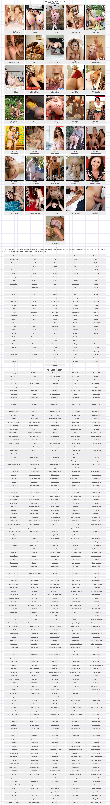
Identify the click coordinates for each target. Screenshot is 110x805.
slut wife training (95, 62)
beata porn (34, 418)
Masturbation (96, 322)
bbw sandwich (96, 415)
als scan (75, 383)
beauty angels (76, 418)
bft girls (55, 422)
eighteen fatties (13, 528)
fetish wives (34, 559)
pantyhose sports (14, 763)
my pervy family (34, 725)
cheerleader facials (34, 464)
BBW (55, 259)
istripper (96, 647)
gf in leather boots (55, 587)
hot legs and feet (13, 633)
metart (14, 700)
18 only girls (75, 373)
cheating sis (96, 461)
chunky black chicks (75, 468)
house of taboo (76, 633)
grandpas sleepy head (34, 605)
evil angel (96, 542)
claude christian (75, 213)
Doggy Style (34, 287)
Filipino (96, 294)
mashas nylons (96, 689)
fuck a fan (96, 573)
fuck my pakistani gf (96, 577)
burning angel (14, 450)
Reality (55, 340)
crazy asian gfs (76, 482)
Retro (96, 340)
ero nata (34, 538)
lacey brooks (75, 665)
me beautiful (55, 697)
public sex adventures (76, 792)
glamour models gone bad (55, 594)
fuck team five (34, 580)
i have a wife (75, 637)
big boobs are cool (34, 425)
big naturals (95, 123)
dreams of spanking (34, 520)
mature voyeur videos (14, 697)
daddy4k (96, 499)
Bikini (34, 266)
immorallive (14, 644)
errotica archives (96, 538)
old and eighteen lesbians (55, 749)
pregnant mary (34, 785)
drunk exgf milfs (55, 520)
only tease (34, 756)
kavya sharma (34, 661)
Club (14, 280)
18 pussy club (96, 373)
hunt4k (14, 637)
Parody (96, 333)
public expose (34, 792)
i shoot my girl (34, 640)
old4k (55, 753)
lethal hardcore (96, 672)
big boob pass (96, 92)
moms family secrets (13, 714)
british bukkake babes (55, 443)
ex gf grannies (34, 545)
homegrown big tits (13, 623)
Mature (14, 326)
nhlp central (34, 742)
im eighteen (75, 640)
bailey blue (34, 408)
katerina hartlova (96, 658)
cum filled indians (34, 492)
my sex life (14, 728)
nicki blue (55, 742)
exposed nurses (96, 545)
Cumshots (34, 284)
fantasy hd (34, 552)
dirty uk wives (96, 513)
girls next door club (96, 591)
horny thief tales (13, 630)
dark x (34, 62)
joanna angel (96, 654)
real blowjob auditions (34, 799)
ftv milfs (75, 573)
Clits (75, 277)
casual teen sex (55, 454)
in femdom (34, 644)
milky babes (55, 704)
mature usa (96, 693)
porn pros (55, 774)
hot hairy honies (96, 630)
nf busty (13, 742)
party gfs (55, 763)
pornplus (13, 778)
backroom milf (96, 404)
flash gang (14, 566)
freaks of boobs (55, 570)
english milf (55, 535)
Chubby (55, 277)
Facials (14, 294)
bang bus (75, 408)
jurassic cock (13, 658)
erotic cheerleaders (75, 538)
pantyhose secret (96, 760)
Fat (34, 294)
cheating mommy (75, 461)
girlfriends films (55, 591)
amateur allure (96, 383)
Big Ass (76, 263)
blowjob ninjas (34, 436)
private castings (55, 788)
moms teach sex (55, 714)
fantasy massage (55, 552)
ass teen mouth (34, 401)
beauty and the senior (55, 418)
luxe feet (34, 686)
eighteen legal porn (55, 528)
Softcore (55, 351)
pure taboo (76, 795)
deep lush (75, 506)
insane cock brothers (55, 647)
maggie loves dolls (96, 686)
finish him (96, 559)
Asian (75, 256)
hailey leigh (96, 605)
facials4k (55, 549)
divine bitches (34, 517)
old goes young (14, 753)
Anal (55, 256)
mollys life (14, 707)
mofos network (96, 704)
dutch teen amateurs (34, 524)
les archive (14, 672)
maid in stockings (34, 689)
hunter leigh (34, 637)
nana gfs (13, 735)
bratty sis (96, 439)
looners (14, 682)
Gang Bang (96, 301)
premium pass (55, 785)
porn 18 (14, 774)
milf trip (34, 704)
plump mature (76, 770)
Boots (55, 270)
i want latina (55, 640)
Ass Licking (96, 256)
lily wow (34, 679)
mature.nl (34, 697)
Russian (34, 344)
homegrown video (96, 623)
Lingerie (13, 322)
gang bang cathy (55, 584)
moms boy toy (96, 711)
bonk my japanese (96, 436)
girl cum (34, 591)
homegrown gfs (55, 623)
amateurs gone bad (95, 183)
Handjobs (75, 308)
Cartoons (96, 273)
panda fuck (14, 760)
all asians (96, 380)
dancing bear (13, 503)
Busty (13, 273)
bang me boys (96, 408)
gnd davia (75, 598)
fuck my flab (34, 577)
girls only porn (14, 594)
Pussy (34, 340)
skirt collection (55, 243)
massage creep (14, 693)
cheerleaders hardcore (55, 464)
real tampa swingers (34, 802)
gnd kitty (34, 601)
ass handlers (96, 397)
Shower (34, 347)
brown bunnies (13, 447)
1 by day (13, 373)
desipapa (13, 510)
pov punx (55, 781)
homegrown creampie (34, 623)
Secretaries (55, 344)
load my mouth (76, 679)
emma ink (34, 535)
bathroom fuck (96, 411)
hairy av (14, 183)
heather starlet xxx (13, 616)
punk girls (96, 792)
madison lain (75, 686)
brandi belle (55, 439)
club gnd (13, 475)
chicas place (75, 464)
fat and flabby (14, 556)
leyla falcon (76, 675)
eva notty (55, 542)
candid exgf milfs (75, 450)
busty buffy (55, 450)
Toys (55, 361)
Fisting (55, 298)
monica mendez (34, 718)
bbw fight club (55, 415)
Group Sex (96, 305)
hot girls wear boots (75, 630)
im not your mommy (96, 640)
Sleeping (96, 347)
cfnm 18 (75, 457)
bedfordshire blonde (14, 422)
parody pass (34, 763)
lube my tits (55, 682)
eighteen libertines (75, 528)
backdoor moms (75, 404)
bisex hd (55, 429)
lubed (75, 682)
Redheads (75, 340)
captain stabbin (96, 450)
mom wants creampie (76, 707)
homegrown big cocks (96, 619)
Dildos (96, 284)
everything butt (75, 542)
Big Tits (14, 266)
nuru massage (96, 746)
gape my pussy (14, 587)
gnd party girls (76, 601)
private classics (75, 788)
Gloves (55, 305)
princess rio (96, 785)
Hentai (14, 312)
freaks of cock (75, 570)
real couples (75, 799)
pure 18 (14, 795)
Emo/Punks (14, 291)
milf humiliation (75, 700)
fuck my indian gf (55, 577)
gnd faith (96, 598)
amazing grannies (96, 387)
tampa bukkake (55, 92)
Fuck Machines (55, 301)
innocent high (75, 153)
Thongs (75, 358)
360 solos (96, 376)
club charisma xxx (96, 471)
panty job (55, 760)
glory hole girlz (96, 594)
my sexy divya (55, 728)
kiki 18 (14, 665)
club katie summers (34, 475)
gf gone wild (34, 587)
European (55, 291)
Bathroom (14, 263)
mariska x (75, 689)
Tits (34, 361)
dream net (14, 520)
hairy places (55, 608)
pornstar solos (14, 781)
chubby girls (34, 468)
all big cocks (13, 383)
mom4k (14, 711)
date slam (13, 506)
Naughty (75, 326)
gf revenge (35, 123)
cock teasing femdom (55, 478)
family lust (75, 549)
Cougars (55, 280)
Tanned (14, 358)
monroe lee (55, 718)
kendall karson (76, 661)
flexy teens (76, 566)
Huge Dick (96, 312)
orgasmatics (55, 756)
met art (96, 697)
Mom (34, 326)
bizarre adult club (14, 432)
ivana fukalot (34, 651)
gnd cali (55, 598)
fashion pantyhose (75, 552)
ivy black (55, 651)
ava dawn (13, 404)
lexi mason (55, 675)
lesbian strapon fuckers (75, 672)
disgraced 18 (13, 517)
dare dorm (76, 503)
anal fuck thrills (75, 390)
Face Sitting (96, 291)
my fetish (13, 725)
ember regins (75, 531)
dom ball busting (75, 517)
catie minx (14, 457)
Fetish (75, 294)
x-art (75, 123)
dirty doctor (55, 513)
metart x (34, 700)
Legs (75, 319)
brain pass (34, 439)
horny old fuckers (96, 626)
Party (13, 337)
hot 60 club (55, 630)
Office (13, 329)
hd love (76, 612)
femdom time (13, 559)
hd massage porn (96, 612)
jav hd (13, 654)
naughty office (55, 739)
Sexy (75, 344)
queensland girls (96, 795)
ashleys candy (34, 397)
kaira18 (55, 658)
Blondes (96, 266)
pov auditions (34, 781)
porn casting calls (34, 774)
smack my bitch (55, 183)
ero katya (13, 538)
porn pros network (14, 32)
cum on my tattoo (96, 492)
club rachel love (55, 475)
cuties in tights (55, 499)
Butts (34, 273)
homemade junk (34, 626)
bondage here (55, 436)
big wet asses (14, 429)
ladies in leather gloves (96, 665)
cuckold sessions (34, 489)
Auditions (34, 259)
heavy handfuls (34, 616)
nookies (14, 746)
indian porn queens (96, 644)
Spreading (14, 354)
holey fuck (75, 619)
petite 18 (55, 767)
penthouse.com (34, 767)
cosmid (14, 482)
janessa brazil (96, 651)
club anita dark (76, 471)
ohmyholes (34, 749)
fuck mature (13, 577)
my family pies (96, 721)
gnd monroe (55, 601)
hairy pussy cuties (76, 608)
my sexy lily (14, 732)
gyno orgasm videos (75, 605)
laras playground (34, 668)
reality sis (75, 802)
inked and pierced (14, 647)
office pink (14, 749)
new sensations (96, 739)
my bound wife (34, 721)
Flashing (75, 298)
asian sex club (55, 397)
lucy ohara (96, 682)
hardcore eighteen (55, 612)
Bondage (34, 270)
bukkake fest (96, 447)
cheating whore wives (14, 464)
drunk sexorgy (96, 520)
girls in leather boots (76, 591)
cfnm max (96, 457)
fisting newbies (96, 563)
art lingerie (14, 397)
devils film (75, 510)
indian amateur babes (76, 644)
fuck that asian (55, 580)
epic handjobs (76, 535)
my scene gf (75, 725)
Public (13, 340)
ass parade (35, 32)
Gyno (34, 308)
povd (75, 781)
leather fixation (75, 668)
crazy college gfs (96, 482)
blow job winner (13, 436)
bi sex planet (75, 422)
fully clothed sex (13, 584)
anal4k (34, 394)
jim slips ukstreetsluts (55, 62)
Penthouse (34, 337)
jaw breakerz (34, 654)
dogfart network (55, 517)
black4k (75, 432)
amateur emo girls (14, 387)
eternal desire (14, 542)
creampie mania (75, 485)
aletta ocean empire (55, 380)
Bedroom (55, 263)
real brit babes (55, 799)
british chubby (76, 443)
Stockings (55, 354)
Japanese (75, 315)
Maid (55, 322)
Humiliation (14, 315)
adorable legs (34, 380)
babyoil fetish (55, 404)
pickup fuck (96, 32)
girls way (34, 594)
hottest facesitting (55, 633)
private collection (96, 788)
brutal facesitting (34, 447)
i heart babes (96, 637)
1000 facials (55, 213)
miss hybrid (75, 704)
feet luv (34, 556)
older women (75, 753)
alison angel (75, 380)
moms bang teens (76, 711)
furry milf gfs (34, 584)
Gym (14, 308)
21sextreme (75, 376)
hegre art (75, 616)
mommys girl (34, 711)
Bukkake (96, 270)
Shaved (96, 344)
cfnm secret (34, 461)
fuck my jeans (75, 577)
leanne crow (55, 668)
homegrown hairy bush (75, 623)
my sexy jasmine (75, 728)
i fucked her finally (55, 637)
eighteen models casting (96, 528)
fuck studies (95, 213)
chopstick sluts (96, 464)
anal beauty (55, 390)
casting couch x (14, 454)
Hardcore (96, 308)
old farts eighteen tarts (75, 749)
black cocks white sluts (34, 432)
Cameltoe (75, 273)
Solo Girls (75, 351)
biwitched (96, 429)
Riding (14, 344)
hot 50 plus (34, 630)
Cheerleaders (34, 277)
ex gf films (14, 545)
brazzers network (14, 443)
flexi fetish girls (55, 566)
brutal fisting (55, 447)
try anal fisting (55, 123)
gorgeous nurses (13, 605)
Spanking (96, 351)
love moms (34, 682)
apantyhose (96, 394)
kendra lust (96, 661)
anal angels (34, 390)
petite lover (75, 767)
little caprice (55, 679)
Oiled (34, 329)
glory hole (75, 594)
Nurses (96, 326)
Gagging (75, 301)
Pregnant (96, 337)
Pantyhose (76, 333)
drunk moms (75, 520)
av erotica (96, 401)
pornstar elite (34, 778)
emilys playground (14, 535)
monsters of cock (75, 718)
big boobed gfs (14, 425)
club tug (14, 478)
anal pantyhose (96, 390)
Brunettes (75, 270)
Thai (55, 358)
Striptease (96, 354)
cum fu (55, 492)
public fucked (55, 792)
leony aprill (96, 668)
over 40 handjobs (76, 756)
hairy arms (14, 608)
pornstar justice (75, 778)
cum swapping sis (14, 496)
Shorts (14, 347)
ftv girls (55, 573)
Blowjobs (13, 270)
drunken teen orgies (14, 524)
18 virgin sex (14, 92)
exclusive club (55, 545)
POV (34, 333)
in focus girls (55, 644)
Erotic (34, 291)
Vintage (96, 361)
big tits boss (96, 425)
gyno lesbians (55, 605)
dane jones (34, 503)
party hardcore (76, 763)
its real (14, 651)
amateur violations (55, 387)
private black (34, 788)
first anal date (14, 563)
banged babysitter (14, 62)
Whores (55, 365)
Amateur (34, 256)
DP (55, 284)
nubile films (34, 746)
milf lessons (96, 700)
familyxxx (13, 552)
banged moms (76, 411)
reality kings (55, 802)
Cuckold (96, 280)
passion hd (96, 763)
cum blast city (55, 489)
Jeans (96, 315)
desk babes (34, 510)
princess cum (75, 785)
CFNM (55, 273)
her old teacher (13, 619)
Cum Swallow (13, 284)
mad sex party (55, 686)
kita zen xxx (55, 665)
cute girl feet (96, 496)
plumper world (96, 770)
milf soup (13, 704)
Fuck (34, 301)
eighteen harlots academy (34, 528)
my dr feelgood (76, 721)
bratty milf (76, 439)
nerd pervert (75, 739)
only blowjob (96, 753)
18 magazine (55, 373)
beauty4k (96, 418)
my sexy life (96, 728)
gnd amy (34, 598)
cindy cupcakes (14, 471)
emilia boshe (96, 531)
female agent (55, 556)
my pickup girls (55, 725)
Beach (34, 263)
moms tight (96, 714)
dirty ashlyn (13, 513)
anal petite (14, 394)
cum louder (76, 492)
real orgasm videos (13, 802)
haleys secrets (96, 608)
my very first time (76, 732)
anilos (75, 394)
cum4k (34, 496)
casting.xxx (34, 454)
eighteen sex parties (14, 531)
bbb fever (13, 415)
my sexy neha (34, 732)
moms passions (34, 714)
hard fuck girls (34, 612)
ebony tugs (55, 524)
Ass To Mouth (14, 259)
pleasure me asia (55, 770)
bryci (75, 447)
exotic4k (75, 545)
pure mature (55, 795)
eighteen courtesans (96, 524)
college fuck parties (14, 123)
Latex (13, 319)
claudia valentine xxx (55, 471)
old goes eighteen (96, 749)
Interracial (55, 315)
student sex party (96, 153)
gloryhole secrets (14, 598)
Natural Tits (55, 326)
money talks (13, 718)
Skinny (55, 347)
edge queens (75, 524)
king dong (34, 665)
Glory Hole (34, 305)
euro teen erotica (34, 542)
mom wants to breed (96, 707)
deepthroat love (96, 506)
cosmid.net (34, 482)
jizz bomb (75, 654)
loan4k (96, 679)
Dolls (55, 287)
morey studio (13, 721)
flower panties (96, 566)
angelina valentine (55, 394)
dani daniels (55, 503)
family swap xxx (96, 549)
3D (14, 256)
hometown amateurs (55, 626)
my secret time (96, 725)
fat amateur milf (96, 552)
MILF (34, 322)
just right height (34, 658)
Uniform (75, 361)
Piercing (55, 337)
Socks (34, 351)
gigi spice (13, 591)
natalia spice (75, 735)
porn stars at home (96, 774)
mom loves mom (34, 707)
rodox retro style (75, 32)
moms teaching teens (76, 714)
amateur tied (34, 387)
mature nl (75, 693)
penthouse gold (13, 767)
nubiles (55, 746)
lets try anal (14, 213)
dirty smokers (76, 513)
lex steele (34, 675)
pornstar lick (96, 778)
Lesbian (96, 319)
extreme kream (13, 549)
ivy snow (75, 651)
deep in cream (55, 506)
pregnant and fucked (14, 785)
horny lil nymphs (75, 626)
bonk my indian (75, 436)
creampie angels (34, 485)
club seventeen (96, 475)
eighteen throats (34, 531)
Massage (75, 322)
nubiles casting (75, 746)
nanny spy (34, 735)
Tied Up (14, 361)
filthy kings (76, 559)
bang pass (34, 411)
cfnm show (55, 461)
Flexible (96, 298)
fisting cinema (76, 563)
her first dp (96, 616)
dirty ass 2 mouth (34, 513)
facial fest (34, 549)
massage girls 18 (34, 693)
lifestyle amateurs (14, 679)
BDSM (75, 259)
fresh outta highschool (34, 573)
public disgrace (14, 792)
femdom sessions (96, 556)
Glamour (13, 305)
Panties (55, 333)
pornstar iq (55, 778)
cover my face (55, 32)
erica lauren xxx (96, 535)
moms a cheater (55, 711)
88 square (13, 380)
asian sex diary (76, 397)
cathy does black (75, 454)
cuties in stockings (34, 499)
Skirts (75, 347)
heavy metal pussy (55, 616)
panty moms (75, 760)
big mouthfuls (55, 425)
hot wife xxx (34, 633)
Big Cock (96, 263)
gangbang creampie (96, 584)
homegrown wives (14, 626)
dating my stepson (34, 506)
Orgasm (75, 329)
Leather (55, 319)
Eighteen (96, 287)
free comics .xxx (96, 570)
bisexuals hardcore (75, 429)
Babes (96, 259)
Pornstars (75, 337)
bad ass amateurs (14, 408)
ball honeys (55, 408)
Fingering (13, 298)
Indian (34, 315)
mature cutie (55, 693)
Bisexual (55, 266)
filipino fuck (55, 559)
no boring (96, 742)
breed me (34, 443)
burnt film (34, 450)
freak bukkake (34, 570)
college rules (96, 478)
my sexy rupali (55, 732)
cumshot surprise (55, 496)
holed (55, 619)
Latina (34, 319)
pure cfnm (34, 795)
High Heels (34, 312)
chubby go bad (55, 468)
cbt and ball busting (55, 457)
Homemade (55, 312)
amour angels (14, 390)
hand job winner (13, 612)
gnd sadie (96, 601)
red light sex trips (35, 213)
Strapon (75, 354)
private (14, 788)
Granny (76, 305)
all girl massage (34, 383)
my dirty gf (55, 721)
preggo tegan (96, 781)
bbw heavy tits (76, 415)
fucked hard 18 (76, 580)
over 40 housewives (96, 756)
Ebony (75, 287)
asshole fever (55, 401)
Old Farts (55, 329)
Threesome (96, 358)
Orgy (96, 329)
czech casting (75, 499)
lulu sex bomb (14, 686)
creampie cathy (55, 485)
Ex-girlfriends (75, 291)
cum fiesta (14, 492)
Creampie (75, 280)
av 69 (75, 401)
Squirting (34, 354)
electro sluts (55, 531)
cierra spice (96, 468)
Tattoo (34, 358)
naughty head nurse (34, 739)
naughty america (13, 739)
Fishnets (34, 298)
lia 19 (96, 675)
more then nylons (96, 718)
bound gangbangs (14, 439)
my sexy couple (34, 728)
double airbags (96, 517)
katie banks (14, 661)
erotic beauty (55, 538)
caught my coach (34, 457)
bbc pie (34, 415)
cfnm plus (13, 461)
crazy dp (13, 485)
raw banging (13, 799)
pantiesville (34, 760)
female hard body (76, 556)
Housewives (75, 312)
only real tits (75, 62)
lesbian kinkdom (34, 672)
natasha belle (96, 735)
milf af (55, 700)
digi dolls (96, 510)
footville (14, 570)
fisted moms (55, 563)
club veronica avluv (34, 478)
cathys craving (96, 454)
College (34, 280)
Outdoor (13, 333)
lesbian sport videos (55, 672)
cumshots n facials (76, 496)
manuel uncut (55, 689)
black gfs (55, 432)
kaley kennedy (76, 658)
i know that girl (14, 640)
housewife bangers (96, 633)
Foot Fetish (14, 301)
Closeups (96, 277)
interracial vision (75, 647)
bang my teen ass (14, 411)
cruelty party (96, 485)
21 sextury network (55, 376)
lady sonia (13, 668)
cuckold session (13, 489)
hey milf (34, 619)
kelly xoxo (55, 661)
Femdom (55, 294)
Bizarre (76, 266)
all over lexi (55, 383)
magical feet (13, 689)
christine (13, 468)
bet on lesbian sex (34, 422)
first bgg (34, 563)
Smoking (13, 351)
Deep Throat (75, 284)
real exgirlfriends (96, 799)
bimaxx (34, 429)
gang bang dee (76, 584)
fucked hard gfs (96, 580)
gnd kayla (13, 601)
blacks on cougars (96, 432)
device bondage (55, 510)
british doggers (34, 183)
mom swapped (55, 707)
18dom (34, 376)
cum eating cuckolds (96, 489)
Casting (14, 277)
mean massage (76, 697)
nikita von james (75, 742)
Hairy (55, 308)
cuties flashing (14, 499)
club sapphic (75, 475)
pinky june (14, 770)
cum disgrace (75, 489)
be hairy (13, 418)
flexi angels (34, 566)
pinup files (34, 770)
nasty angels (14, 153)
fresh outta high (13, 573)
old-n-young (34, 753)
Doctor (14, 287)
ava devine (34, 404)
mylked (96, 732)
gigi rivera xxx (96, 587)
